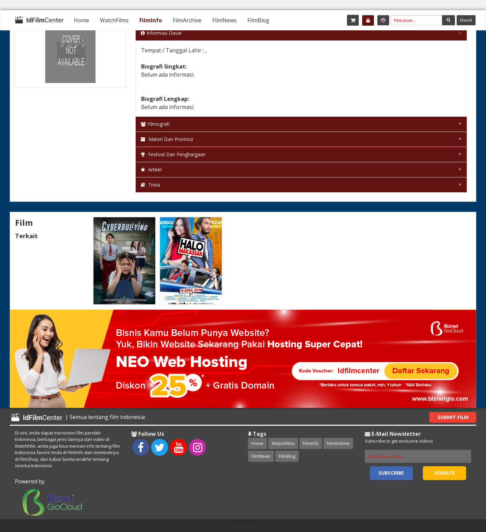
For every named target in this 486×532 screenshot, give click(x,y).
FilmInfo (150, 20)
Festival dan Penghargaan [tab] (173, 154)
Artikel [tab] (151, 169)
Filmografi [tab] (155, 124)
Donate (444, 473)
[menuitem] (81, 20)
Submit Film (452, 417)
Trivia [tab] (150, 184)
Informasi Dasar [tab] (161, 33)
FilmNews (224, 20)
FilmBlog (258, 20)
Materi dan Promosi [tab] (167, 139)
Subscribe (391, 473)
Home (81, 20)
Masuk (466, 20)
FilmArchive (187, 20)
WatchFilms (114, 20)
